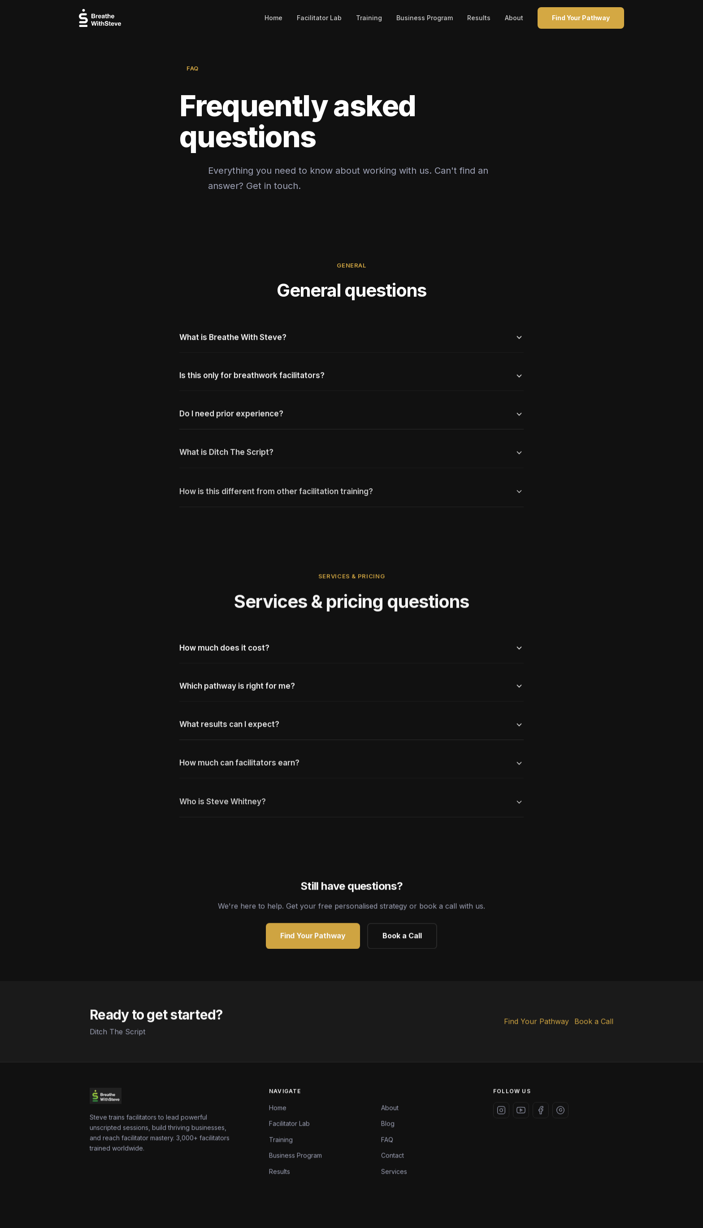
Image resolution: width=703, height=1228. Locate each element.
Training (369, 18)
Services (394, 1173)
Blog (388, 1125)
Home (273, 18)
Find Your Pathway (581, 18)
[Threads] (560, 1112)
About (514, 18)
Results (478, 18)
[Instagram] (501, 1112)
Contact (392, 1157)
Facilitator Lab (319, 18)
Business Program (424, 18)
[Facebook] (541, 1112)
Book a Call (402, 937)
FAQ (387, 1141)
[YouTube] (521, 1112)
